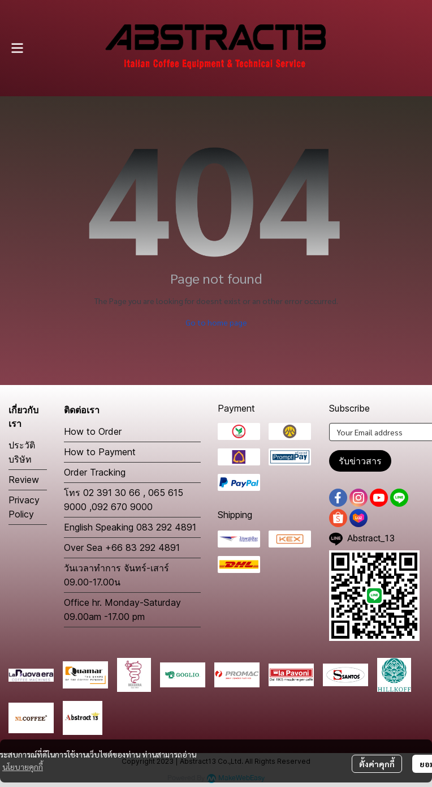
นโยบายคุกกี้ (22, 767)
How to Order (93, 431)
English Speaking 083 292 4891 (130, 527)
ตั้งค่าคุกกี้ (377, 764)
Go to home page (216, 322)
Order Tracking (95, 472)
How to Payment (100, 451)
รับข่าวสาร (360, 461)
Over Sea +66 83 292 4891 (122, 547)
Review (23, 479)
